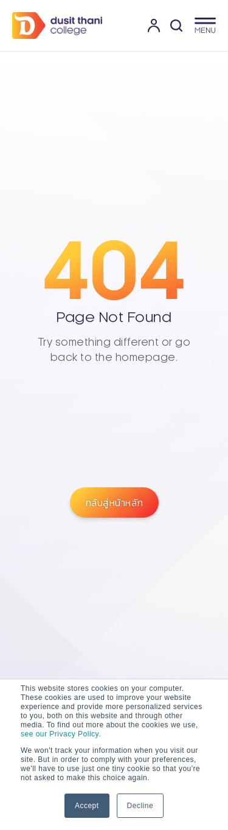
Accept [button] (87, 805)
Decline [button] (140, 805)
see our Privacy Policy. (61, 734)
